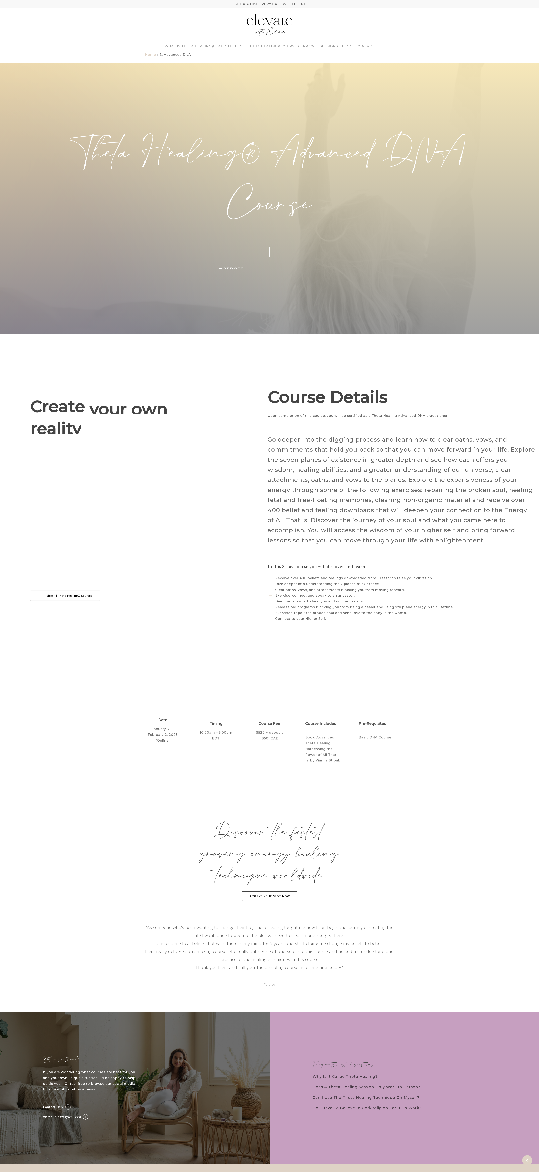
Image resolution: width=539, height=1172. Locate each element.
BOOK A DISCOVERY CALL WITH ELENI (269, 4)
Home (150, 55)
